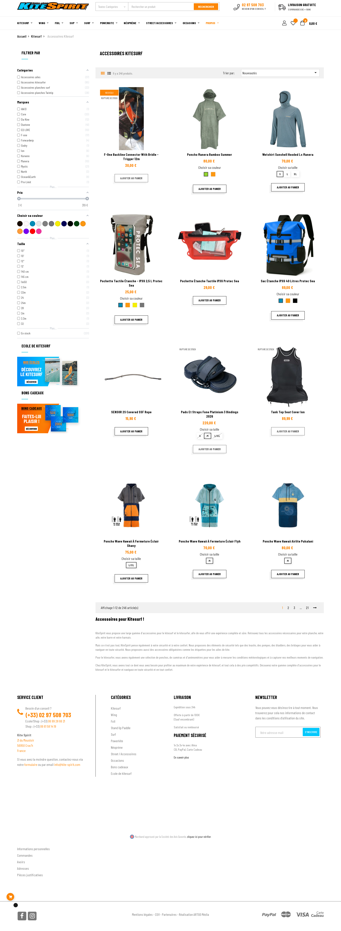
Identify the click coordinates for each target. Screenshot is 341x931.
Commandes (25, 855)
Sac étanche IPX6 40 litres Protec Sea (288, 281)
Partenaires (169, 914)
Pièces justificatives (30, 874)
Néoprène (117, 747)
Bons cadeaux (119, 767)
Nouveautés (280, 72)
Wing (114, 714)
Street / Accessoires (123, 754)
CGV (157, 914)
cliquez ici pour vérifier (199, 836)
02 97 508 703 (55, 714)
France (21, 750)
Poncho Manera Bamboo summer (209, 154)
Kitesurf (116, 708)
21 (307, 607)
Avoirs (21, 861)
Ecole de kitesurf (121, 773)
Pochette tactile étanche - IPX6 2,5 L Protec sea (131, 283)
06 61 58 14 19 (48, 726)
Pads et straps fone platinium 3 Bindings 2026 (209, 413)
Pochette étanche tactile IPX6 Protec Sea (209, 281)
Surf (113, 734)
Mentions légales (142, 914)
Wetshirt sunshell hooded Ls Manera (287, 154)
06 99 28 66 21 (56, 721)
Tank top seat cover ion (288, 411)
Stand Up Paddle (120, 727)
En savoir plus (181, 757)
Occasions (117, 760)
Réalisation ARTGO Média (194, 914)
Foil (113, 721)
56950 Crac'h (25, 745)
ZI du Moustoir (25, 740)
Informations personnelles (33, 848)
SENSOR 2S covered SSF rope (131, 411)
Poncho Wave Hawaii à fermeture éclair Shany (131, 543)
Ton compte (25, 841)
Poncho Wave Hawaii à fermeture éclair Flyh (210, 541)
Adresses (23, 868)
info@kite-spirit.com (67, 764)
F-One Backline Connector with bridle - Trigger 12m (131, 156)
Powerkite (117, 740)
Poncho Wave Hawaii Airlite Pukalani (288, 541)
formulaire (31, 764)
